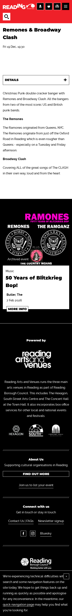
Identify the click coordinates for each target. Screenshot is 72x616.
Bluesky (46, 533)
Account (40, 6)
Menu (65, 6)
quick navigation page (18, 604)
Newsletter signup (51, 521)
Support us (57, 6)
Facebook (23, 533)
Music (36, 279)
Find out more (36, 474)
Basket (48, 6)
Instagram (33, 533)
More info (17, 309)
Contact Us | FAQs (21, 521)
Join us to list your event (36, 485)
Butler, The (14, 294)
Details (12, 80)
